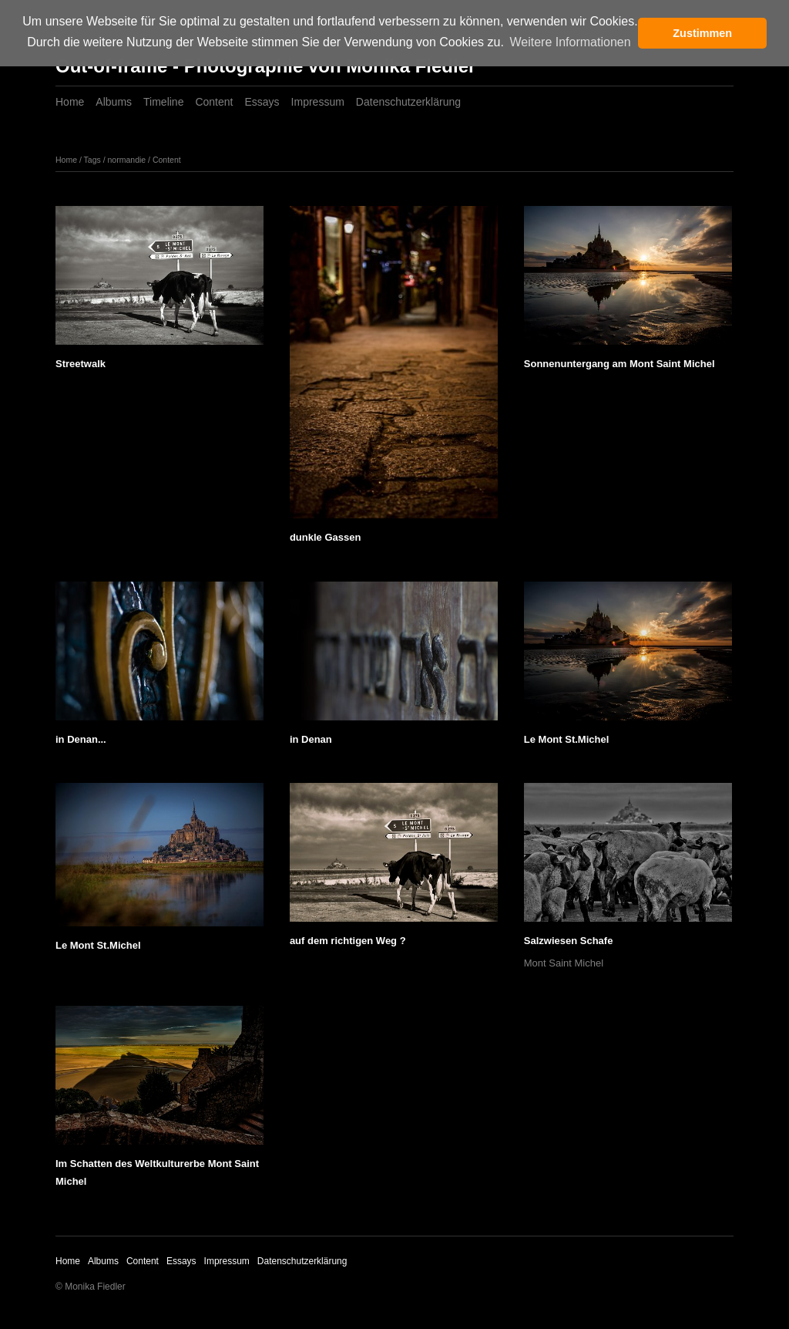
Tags (92, 159)
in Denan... (80, 739)
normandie (127, 159)
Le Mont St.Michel (566, 739)
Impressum (317, 102)
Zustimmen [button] (702, 33)
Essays (261, 102)
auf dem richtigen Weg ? (348, 940)
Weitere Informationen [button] (569, 42)
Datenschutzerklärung (408, 102)
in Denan (311, 739)
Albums (114, 102)
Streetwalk (80, 363)
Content (214, 102)
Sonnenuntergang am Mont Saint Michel (619, 363)
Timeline (163, 102)
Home (69, 102)
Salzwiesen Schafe (568, 940)
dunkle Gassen (325, 537)
